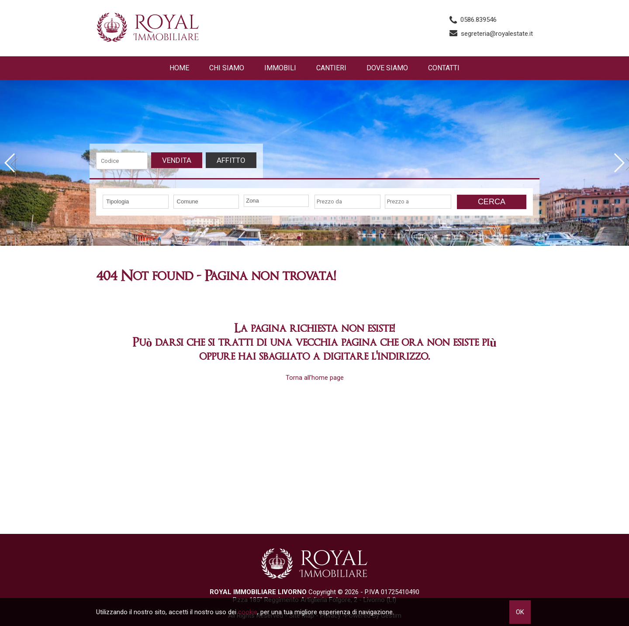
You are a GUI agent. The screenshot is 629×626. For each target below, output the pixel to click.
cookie (247, 612)
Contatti (444, 68)
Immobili (280, 68)
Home (179, 68)
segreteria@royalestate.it (497, 34)
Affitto (231, 160)
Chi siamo (226, 68)
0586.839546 (478, 20)
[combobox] (136, 202)
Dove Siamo (387, 68)
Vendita (176, 160)
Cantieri (331, 68)
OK (520, 612)
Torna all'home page (315, 378)
